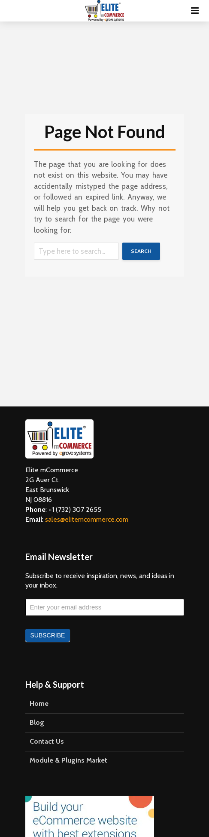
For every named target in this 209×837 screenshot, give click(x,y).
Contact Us (47, 741)
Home (39, 703)
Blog (37, 722)
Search (141, 251)
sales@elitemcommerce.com (86, 519)
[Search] (76, 251)
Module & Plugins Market (68, 760)
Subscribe (47, 635)
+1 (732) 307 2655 (74, 509)
